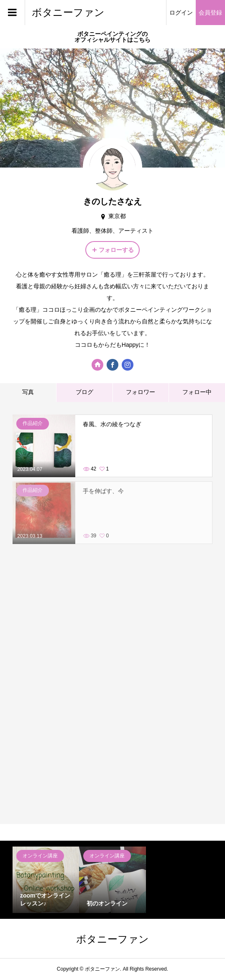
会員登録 (210, 12)
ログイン (181, 12)
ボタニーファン (68, 12)
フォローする (116, 250)
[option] (46, 880)
